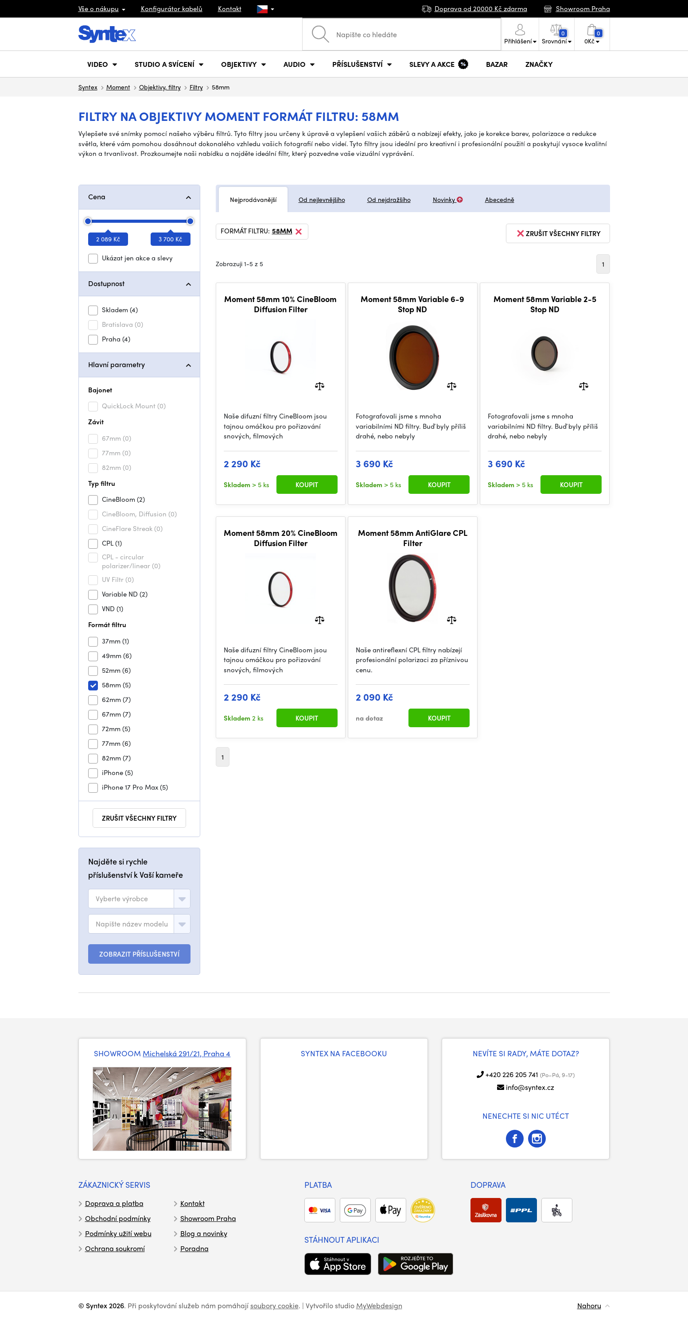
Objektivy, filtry (160, 86)
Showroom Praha (208, 1218)
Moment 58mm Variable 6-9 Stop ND (412, 304)
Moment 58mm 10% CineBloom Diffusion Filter (280, 304)
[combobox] (139, 898)
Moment (118, 86)
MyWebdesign (379, 1305)
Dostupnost (106, 283)
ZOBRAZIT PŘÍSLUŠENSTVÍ (139, 954)
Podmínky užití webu (118, 1233)
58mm (287, 231)
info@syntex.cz (530, 1087)
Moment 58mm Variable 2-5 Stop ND (545, 304)
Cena (96, 196)
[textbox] (122, 898)
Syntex (87, 86)
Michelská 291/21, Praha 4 (186, 1053)
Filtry (196, 86)
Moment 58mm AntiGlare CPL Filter (412, 537)
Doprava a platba (114, 1203)
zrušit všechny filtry (139, 818)
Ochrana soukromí (115, 1248)
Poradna (194, 1248)
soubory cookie (274, 1305)
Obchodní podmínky (118, 1218)
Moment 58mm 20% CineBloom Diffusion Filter (281, 537)
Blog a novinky (203, 1233)
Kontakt (229, 8)
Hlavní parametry (116, 364)
